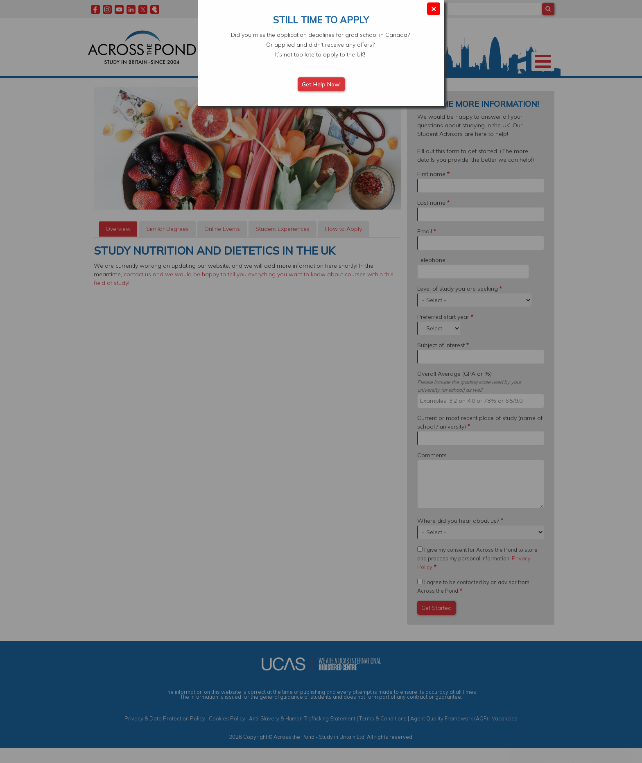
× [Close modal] (433, 8)
